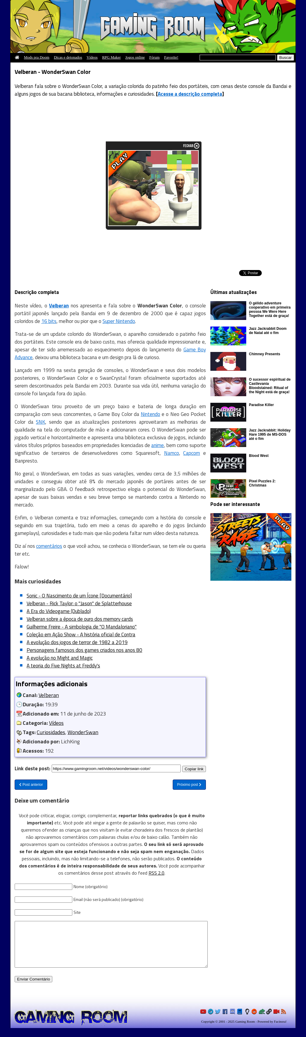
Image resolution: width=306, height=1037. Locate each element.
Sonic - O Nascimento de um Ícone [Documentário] (79, 596)
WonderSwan (83, 732)
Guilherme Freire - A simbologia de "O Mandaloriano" (82, 627)
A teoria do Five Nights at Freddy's (63, 666)
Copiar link (194, 768)
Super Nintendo (118, 321)
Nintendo (150, 414)
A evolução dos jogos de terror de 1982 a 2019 (77, 642)
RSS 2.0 (156, 872)
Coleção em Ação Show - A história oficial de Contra (81, 634)
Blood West (259, 456)
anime (157, 445)
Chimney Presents (264, 354)
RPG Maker (111, 57)
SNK (40, 422)
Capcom (191, 453)
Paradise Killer (261, 405)
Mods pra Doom (36, 57)
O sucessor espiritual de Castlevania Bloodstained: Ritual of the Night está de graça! (269, 385)
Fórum (154, 57)
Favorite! (171, 57)
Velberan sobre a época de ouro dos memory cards (80, 619)
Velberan (49, 695)
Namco (171, 453)
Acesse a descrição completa (190, 94)
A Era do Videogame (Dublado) (59, 611)
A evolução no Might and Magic (60, 658)
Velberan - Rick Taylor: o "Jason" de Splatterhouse (79, 603)
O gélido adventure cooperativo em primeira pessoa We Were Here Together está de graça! (269, 309)
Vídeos (92, 57)
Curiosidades (51, 732)
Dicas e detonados (68, 57)
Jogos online (135, 57)
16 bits (48, 321)
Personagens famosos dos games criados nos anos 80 (84, 650)
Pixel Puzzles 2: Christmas (262, 483)
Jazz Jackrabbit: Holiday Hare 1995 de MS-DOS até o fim (269, 434)
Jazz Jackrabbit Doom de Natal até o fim (268, 331)
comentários (49, 546)
